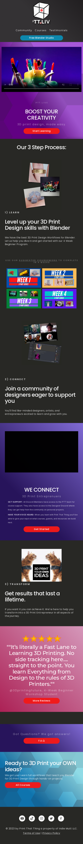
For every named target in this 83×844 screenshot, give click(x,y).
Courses (41, 30)
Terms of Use (31, 833)
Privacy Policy (51, 833)
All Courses (24, 785)
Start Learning (42, 131)
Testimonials (59, 30)
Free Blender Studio (42, 38)
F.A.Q (42, 741)
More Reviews (42, 701)
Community (24, 30)
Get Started (42, 529)
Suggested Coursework (38, 260)
